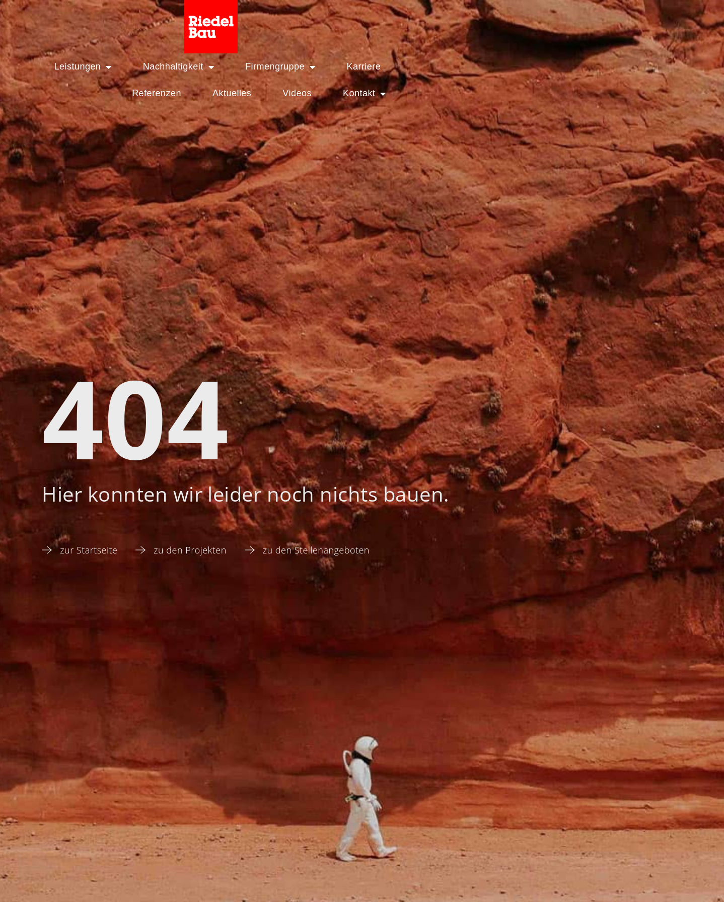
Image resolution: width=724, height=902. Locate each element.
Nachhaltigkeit (201, 20)
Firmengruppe (304, 20)
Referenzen (460, 21)
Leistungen (106, 20)
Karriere (387, 21)
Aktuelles (535, 21)
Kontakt (668, 20)
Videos (600, 21)
